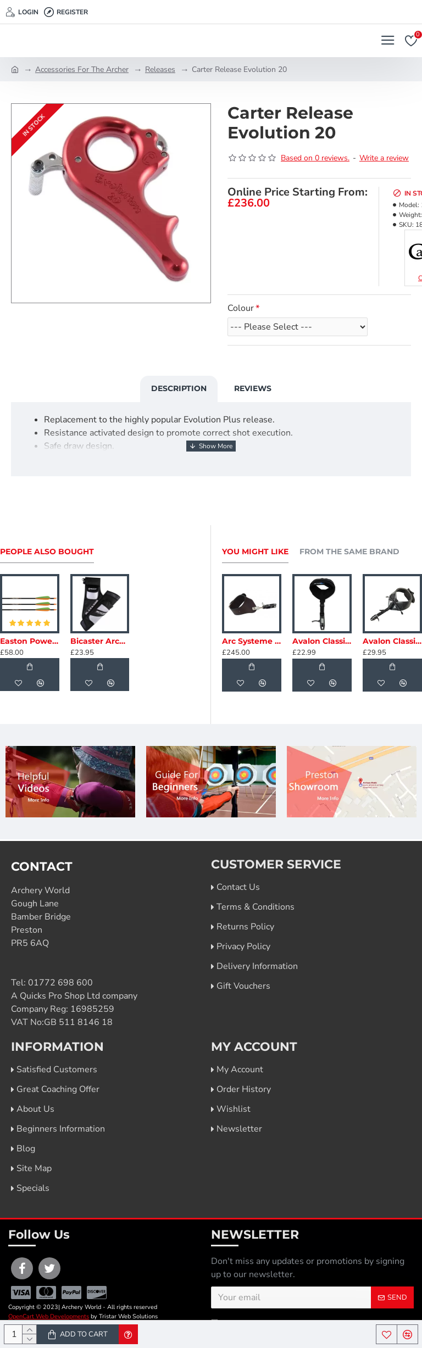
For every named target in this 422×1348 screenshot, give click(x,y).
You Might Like (255, 551)
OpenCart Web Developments (48, 1316)
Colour (240, 308)
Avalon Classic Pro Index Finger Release (392, 641)
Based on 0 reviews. (315, 158)
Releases (160, 69)
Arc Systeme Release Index (251, 641)
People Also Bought (47, 551)
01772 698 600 (60, 983)
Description (179, 388)
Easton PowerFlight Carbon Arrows (29, 641)
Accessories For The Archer (82, 69)
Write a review (384, 158)
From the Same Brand (349, 551)
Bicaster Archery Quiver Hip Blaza (100, 641)
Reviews (252, 388)
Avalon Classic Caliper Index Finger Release (322, 641)
